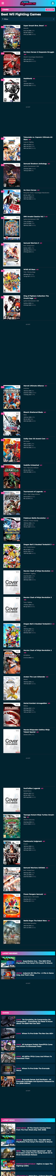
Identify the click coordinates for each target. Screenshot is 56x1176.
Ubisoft (26, 57)
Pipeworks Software (32, 467)
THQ (25, 272)
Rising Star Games (29, 192)
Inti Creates (35, 897)
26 (12, 1037)
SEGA (25, 81)
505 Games (27, 441)
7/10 (2, 297)
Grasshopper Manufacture (36, 57)
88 (12, 1156)
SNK (38, 166)
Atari (25, 467)
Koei (25, 245)
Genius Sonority (33, 520)
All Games (50, 9)
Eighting (31, 142)
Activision (26, 388)
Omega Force (30, 245)
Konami (26, 844)
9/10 (2, 27)
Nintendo (26, 28)
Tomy (25, 602)
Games (5, 10)
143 (12, 1025)
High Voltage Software (34, 494)
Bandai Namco (31, 547)
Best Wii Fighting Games (21, 14)
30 (12, 966)
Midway (26, 706)
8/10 (2, 191)
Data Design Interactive (30, 923)
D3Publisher (27, 573)
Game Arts (31, 819)
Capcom (26, 142)
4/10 (2, 519)
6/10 (2, 440)
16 (12, 1049)
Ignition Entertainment (29, 166)
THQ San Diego (31, 272)
